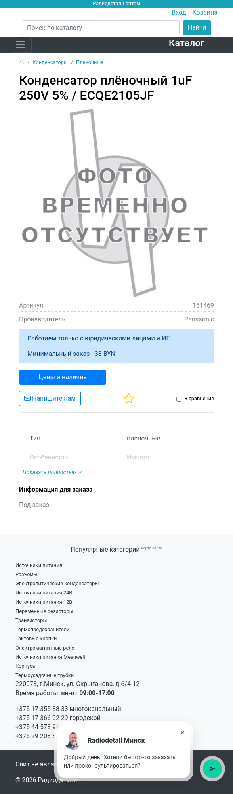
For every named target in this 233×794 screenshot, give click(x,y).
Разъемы (26, 574)
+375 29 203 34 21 (41, 736)
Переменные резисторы (44, 611)
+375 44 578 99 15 (41, 727)
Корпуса (25, 666)
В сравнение (199, 398)
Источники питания (38, 565)
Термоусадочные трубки (44, 675)
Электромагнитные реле (44, 648)
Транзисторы (31, 620)
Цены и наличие (62, 377)
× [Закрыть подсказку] (182, 732)
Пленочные (89, 62)
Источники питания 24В (43, 593)
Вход (179, 12)
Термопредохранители (42, 629)
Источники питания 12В (43, 602)
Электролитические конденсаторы (57, 583)
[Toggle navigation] (21, 45)
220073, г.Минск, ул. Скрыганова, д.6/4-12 (77, 684)
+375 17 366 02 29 (41, 718)
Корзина (205, 12)
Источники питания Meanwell (50, 657)
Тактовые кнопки (36, 638)
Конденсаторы (50, 62)
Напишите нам (50, 398)
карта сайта (151, 548)
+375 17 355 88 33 (41, 709)
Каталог (186, 43)
